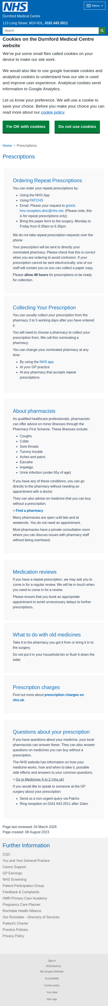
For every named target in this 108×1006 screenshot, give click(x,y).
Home (7, 145)
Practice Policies (15, 929)
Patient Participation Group (23, 885)
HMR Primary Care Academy (25, 898)
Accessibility (52, 978)
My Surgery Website (51, 971)
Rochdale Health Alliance (22, 910)
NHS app (46, 361)
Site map (52, 999)
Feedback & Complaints (21, 892)
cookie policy (52, 112)
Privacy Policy (13, 936)
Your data (51, 992)
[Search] (51, 30)
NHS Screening (15, 879)
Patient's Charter (15, 923)
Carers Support (14, 867)
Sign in (52, 960)
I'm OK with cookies (26, 126)
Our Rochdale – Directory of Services (31, 917)
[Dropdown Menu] (94, 6)
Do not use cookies (77, 126)
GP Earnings (12, 873)
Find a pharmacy (29, 510)
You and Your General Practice (26, 860)
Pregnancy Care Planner (21, 904)
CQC (6, 854)
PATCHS (36, 200)
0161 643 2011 (56, 23)
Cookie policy (52, 985)
